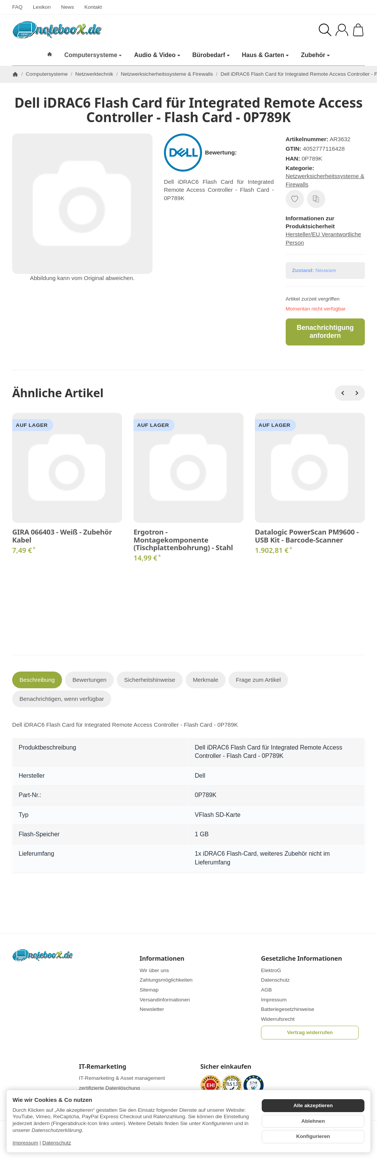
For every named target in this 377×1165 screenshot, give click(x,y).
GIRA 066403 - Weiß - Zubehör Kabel (62, 535)
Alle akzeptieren (313, 1105)
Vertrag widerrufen (309, 1032)
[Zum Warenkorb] (358, 30)
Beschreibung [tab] (37, 679)
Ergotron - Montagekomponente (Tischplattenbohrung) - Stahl (183, 539)
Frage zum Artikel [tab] (258, 679)
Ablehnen (313, 1121)
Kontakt (93, 7)
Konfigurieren (313, 1136)
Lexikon (42, 7)
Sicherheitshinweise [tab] (149, 679)
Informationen (162, 958)
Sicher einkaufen (225, 1066)
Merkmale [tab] (205, 679)
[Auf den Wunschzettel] (295, 199)
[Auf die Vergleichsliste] (316, 199)
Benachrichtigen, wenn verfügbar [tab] (61, 698)
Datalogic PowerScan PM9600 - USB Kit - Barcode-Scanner (307, 535)
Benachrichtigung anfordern (325, 331)
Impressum (25, 1143)
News (67, 7)
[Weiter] (357, 393)
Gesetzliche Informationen (301, 958)
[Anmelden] (341, 30)
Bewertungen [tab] (89, 679)
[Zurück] (342, 393)
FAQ (17, 7)
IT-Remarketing (102, 1066)
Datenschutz (56, 1143)
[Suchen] (325, 30)
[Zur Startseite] (91, 30)
